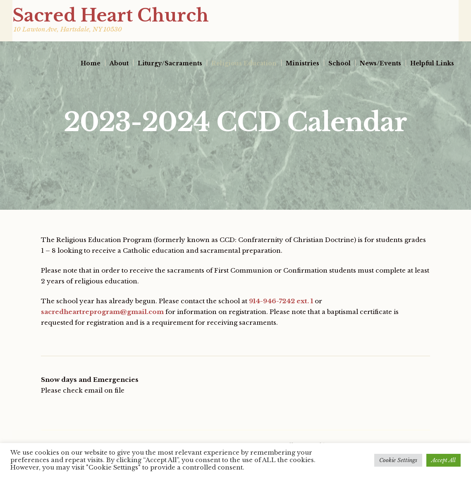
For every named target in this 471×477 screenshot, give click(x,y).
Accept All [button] (443, 460)
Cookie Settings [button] (398, 460)
